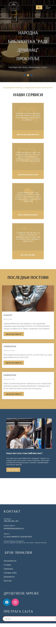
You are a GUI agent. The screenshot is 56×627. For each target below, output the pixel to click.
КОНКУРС (8, 315)
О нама (7, 564)
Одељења (8, 568)
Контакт (8, 580)
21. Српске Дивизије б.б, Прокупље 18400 (18, 536)
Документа (9, 576)
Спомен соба (10, 572)
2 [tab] (28, 75)
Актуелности (10, 560)
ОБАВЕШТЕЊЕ (10, 346)
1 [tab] (25, 75)
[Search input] (29, 618)
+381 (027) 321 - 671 (11, 521)
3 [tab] (31, 75)
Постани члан (13, 470)
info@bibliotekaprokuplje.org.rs (14, 528)
